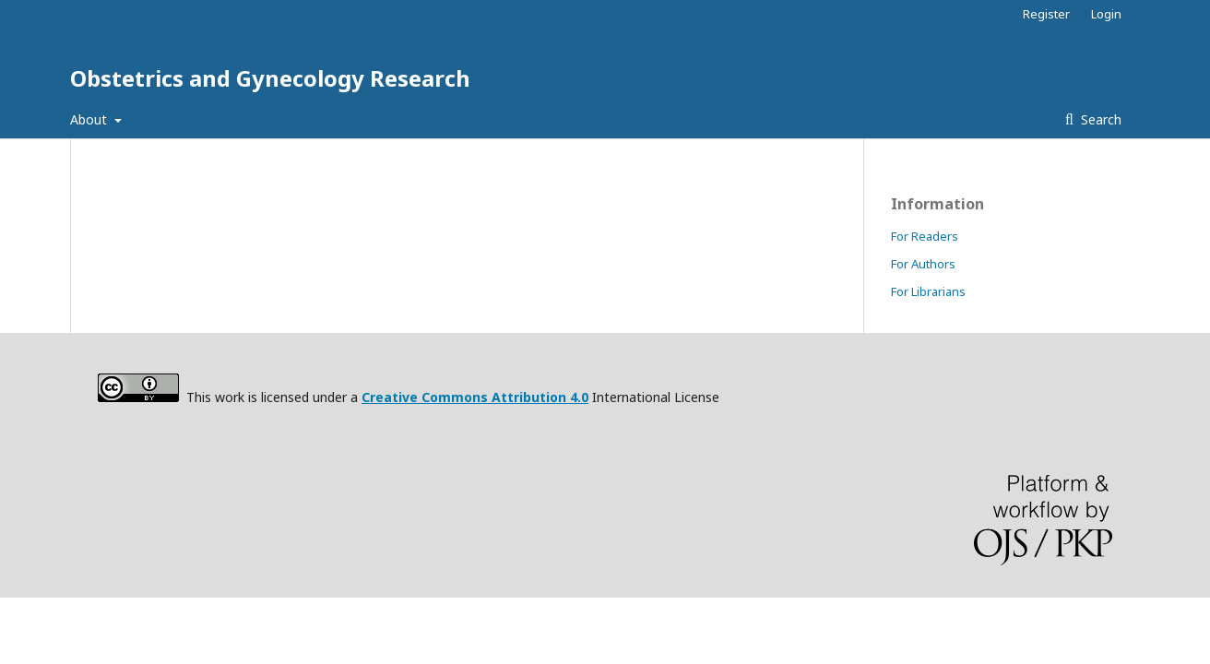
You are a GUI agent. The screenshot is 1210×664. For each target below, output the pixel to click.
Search (1099, 119)
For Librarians (928, 291)
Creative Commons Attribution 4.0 (475, 397)
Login (1106, 14)
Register (1046, 14)
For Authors (923, 263)
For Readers (924, 236)
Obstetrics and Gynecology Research (270, 78)
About (90, 119)
